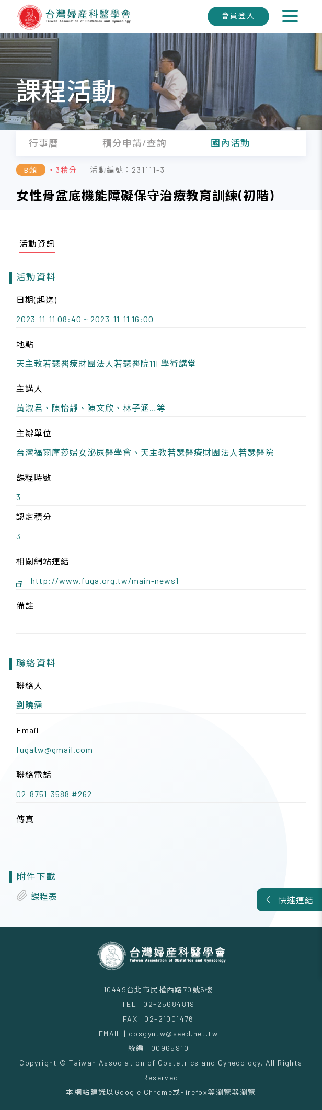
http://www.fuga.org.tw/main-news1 (105, 580)
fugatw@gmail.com (54, 749)
